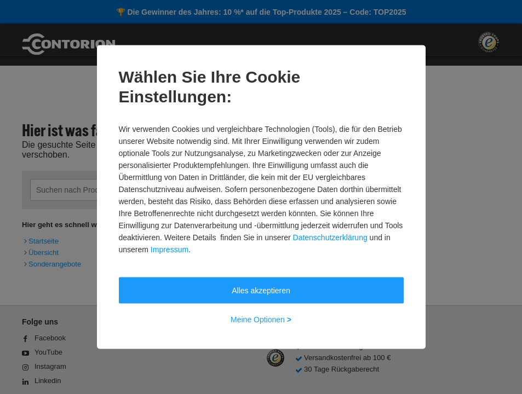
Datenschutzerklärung (330, 237)
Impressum (169, 249)
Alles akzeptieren (261, 290)
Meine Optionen (261, 319)
